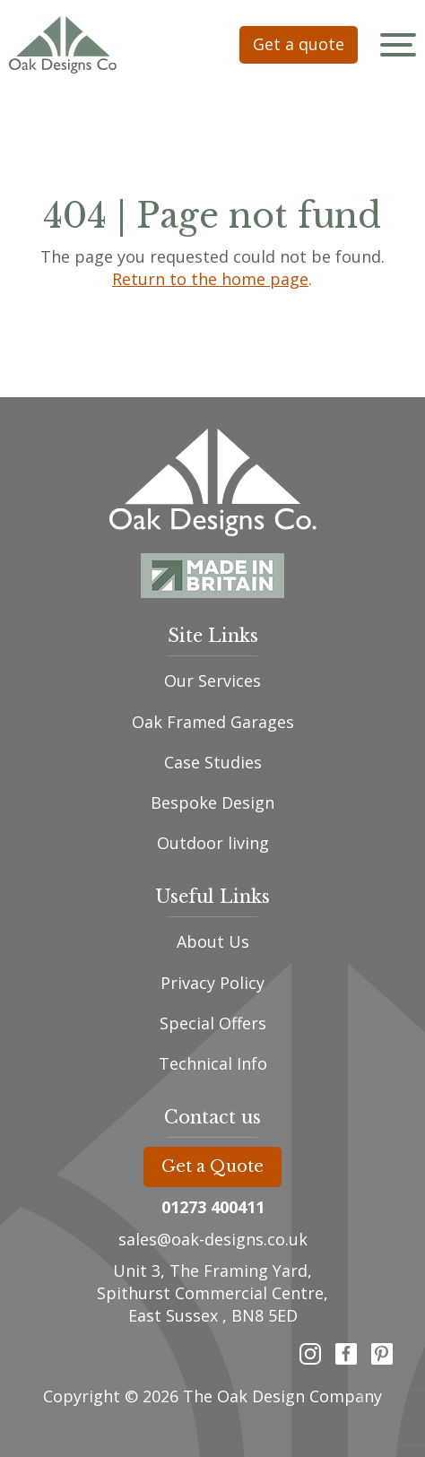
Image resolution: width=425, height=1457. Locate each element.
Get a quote (298, 44)
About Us (213, 941)
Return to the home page (211, 279)
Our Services (212, 680)
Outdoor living (213, 843)
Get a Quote (212, 1166)
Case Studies (213, 762)
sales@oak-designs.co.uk (213, 1239)
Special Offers (213, 1023)
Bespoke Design (212, 802)
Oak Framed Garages (213, 722)
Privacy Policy (212, 982)
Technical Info (213, 1063)
